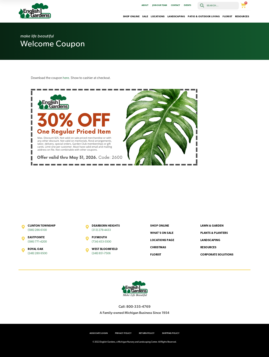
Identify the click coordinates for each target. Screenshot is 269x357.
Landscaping (210, 240)
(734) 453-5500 (101, 241)
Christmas (158, 247)
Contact (175, 5)
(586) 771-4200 (37, 241)
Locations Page (162, 240)
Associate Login (99, 333)
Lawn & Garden (212, 226)
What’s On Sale (161, 233)
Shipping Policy (171, 333)
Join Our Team (159, 5)
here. (66, 78)
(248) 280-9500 (37, 253)
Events (187, 5)
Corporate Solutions (216, 254)
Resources (208, 247)
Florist (155, 254)
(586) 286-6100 (37, 230)
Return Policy (147, 333)
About (145, 5)
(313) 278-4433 (101, 230)
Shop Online (159, 226)
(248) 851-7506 (101, 253)
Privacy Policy (123, 333)
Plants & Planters (214, 233)
